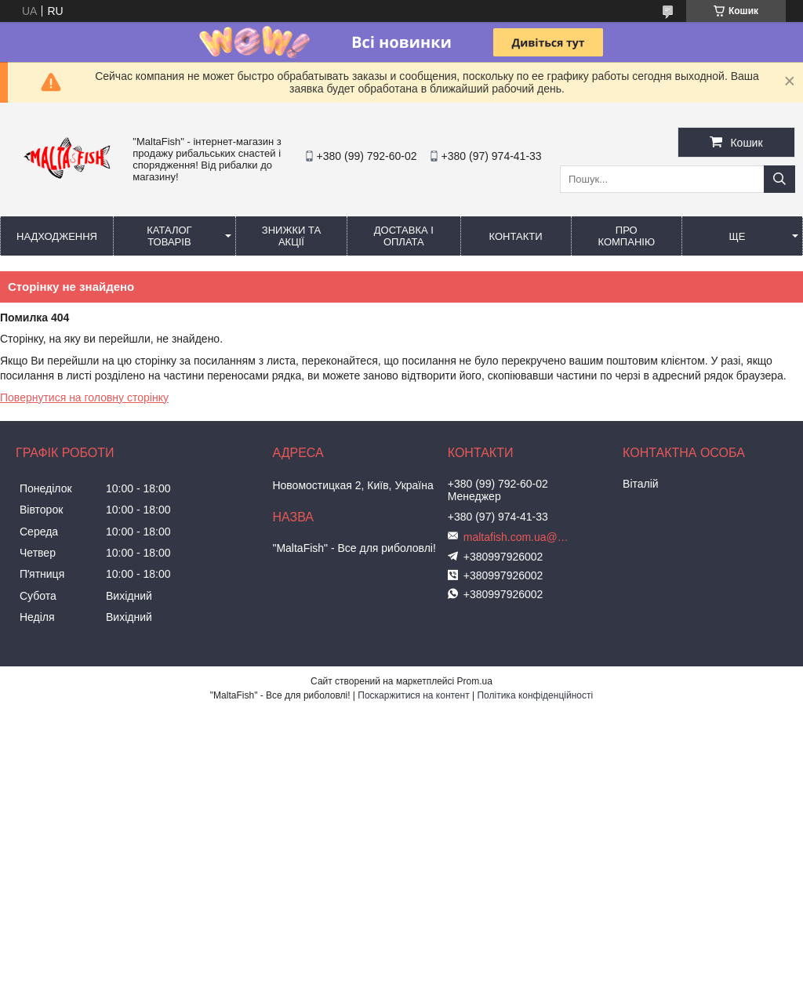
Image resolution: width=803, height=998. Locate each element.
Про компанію (627, 236)
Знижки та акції (291, 236)
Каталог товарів (169, 236)
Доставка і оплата (404, 236)
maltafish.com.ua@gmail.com (518, 537)
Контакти (516, 236)
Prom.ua (474, 681)
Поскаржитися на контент (413, 695)
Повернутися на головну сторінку (84, 397)
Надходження (56, 236)
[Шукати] (779, 179)
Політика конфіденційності (535, 695)
